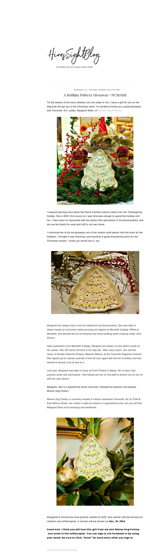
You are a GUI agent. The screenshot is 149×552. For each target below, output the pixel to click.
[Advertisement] (74, 26)
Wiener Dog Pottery (109, 90)
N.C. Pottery (90, 90)
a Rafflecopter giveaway (62, 550)
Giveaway (78, 90)
